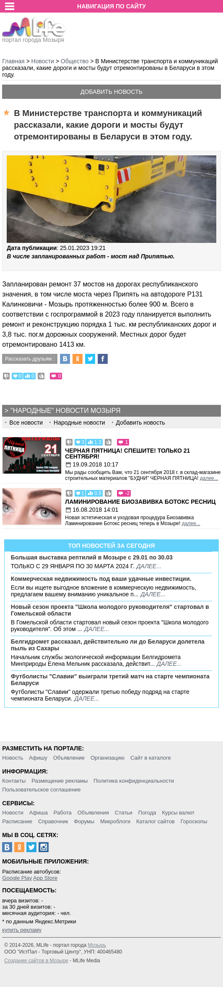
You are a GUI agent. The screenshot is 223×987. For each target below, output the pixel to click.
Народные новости (79, 422)
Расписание (17, 821)
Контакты (14, 781)
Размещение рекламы (59, 781)
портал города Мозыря (33, 37)
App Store (45, 878)
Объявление (69, 758)
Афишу (38, 758)
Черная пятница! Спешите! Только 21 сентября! (127, 453)
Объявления (93, 812)
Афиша (38, 812)
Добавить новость (111, 91)
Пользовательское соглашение (41, 789)
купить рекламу (21, 930)
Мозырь (97, 945)
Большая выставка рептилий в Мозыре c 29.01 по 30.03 (92, 557)
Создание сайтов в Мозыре (36, 961)
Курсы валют (178, 812)
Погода (147, 812)
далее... (209, 478)
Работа (63, 812)
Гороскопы (194, 821)
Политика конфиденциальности (133, 781)
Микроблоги (115, 821)
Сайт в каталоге (150, 758)
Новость (12, 758)
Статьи (123, 812)
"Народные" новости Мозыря (65, 410)
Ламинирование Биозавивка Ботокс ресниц (140, 501)
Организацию (107, 758)
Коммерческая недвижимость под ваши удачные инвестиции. (101, 578)
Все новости (26, 422)
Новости (12, 812)
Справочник (53, 821)
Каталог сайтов (155, 821)
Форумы (84, 821)
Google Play (17, 878)
